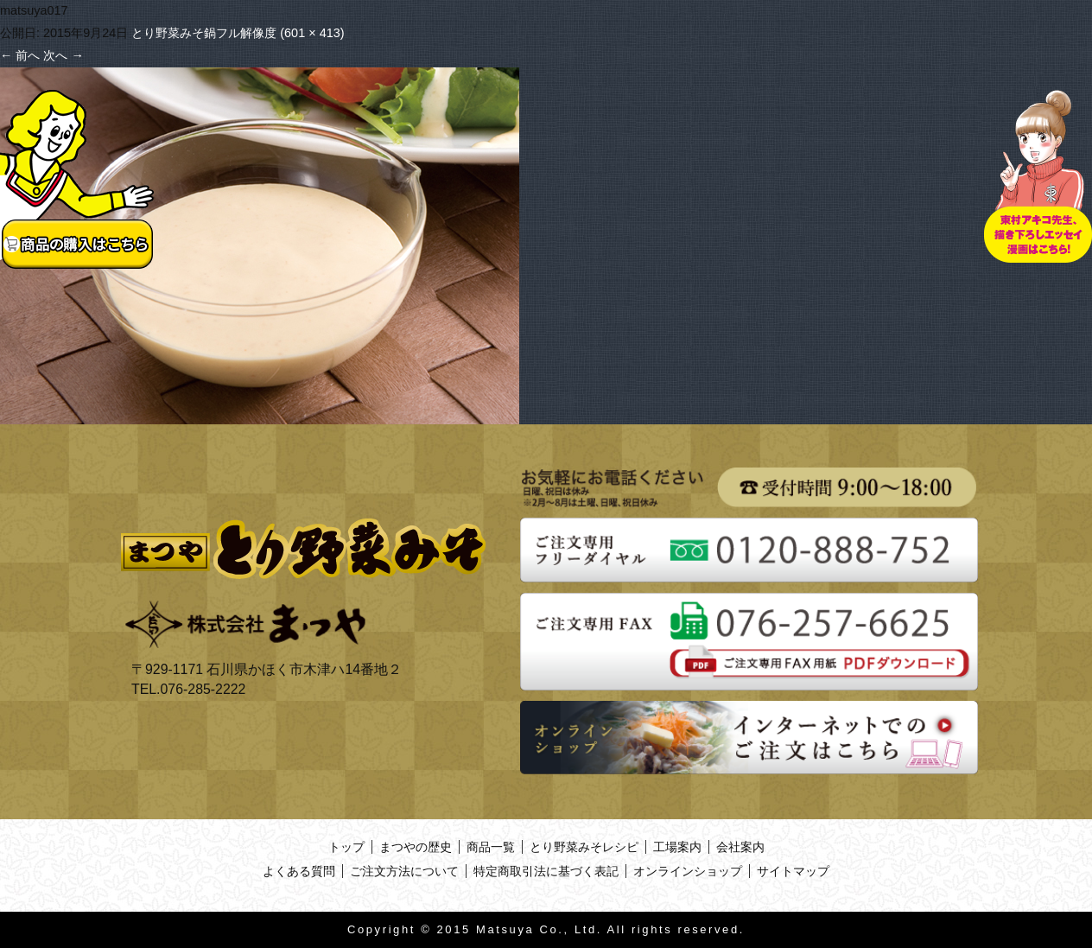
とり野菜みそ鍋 (173, 33)
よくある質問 (299, 871)
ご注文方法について (404, 871)
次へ (63, 55)
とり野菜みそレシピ (584, 847)
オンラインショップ (687, 871)
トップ (346, 847)
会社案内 (740, 847)
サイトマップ (793, 871)
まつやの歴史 (415, 847)
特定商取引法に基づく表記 (546, 871)
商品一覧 (491, 847)
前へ (20, 55)
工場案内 (677, 847)
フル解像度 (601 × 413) (280, 33)
